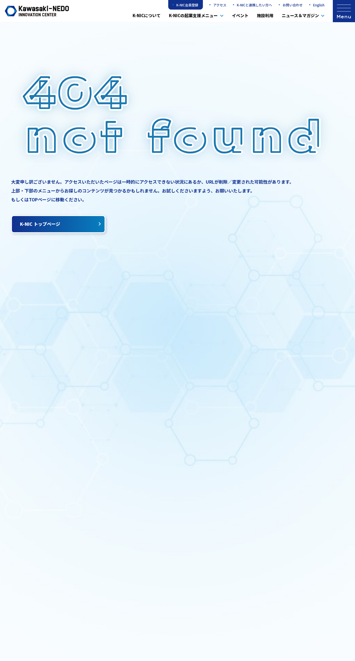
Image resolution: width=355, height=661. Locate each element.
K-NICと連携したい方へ (254, 5)
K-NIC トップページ (60, 224)
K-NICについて (147, 15)
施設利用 (265, 15)
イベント (240, 15)
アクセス (219, 5)
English (318, 5)
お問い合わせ (293, 5)
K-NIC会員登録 (187, 5)
